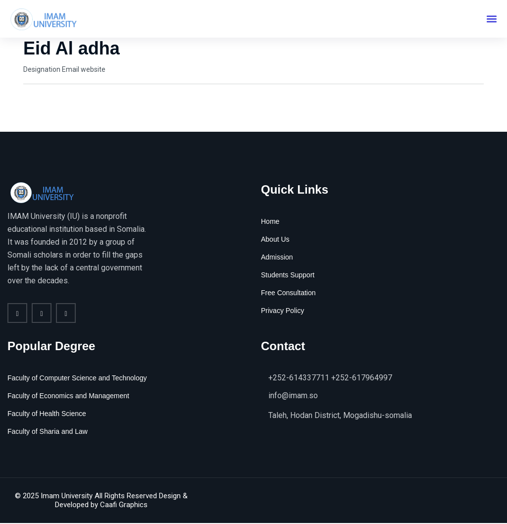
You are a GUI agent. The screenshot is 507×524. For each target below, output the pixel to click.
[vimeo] (66, 314)
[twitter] (41, 314)
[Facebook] (17, 314)
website (93, 70)
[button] (491, 19)
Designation (41, 70)
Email (70, 70)
